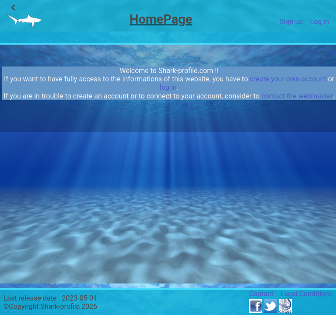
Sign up (291, 22)
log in (168, 87)
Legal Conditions (306, 294)
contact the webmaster (296, 96)
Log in (319, 22)
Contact (261, 294)
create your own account (288, 79)
